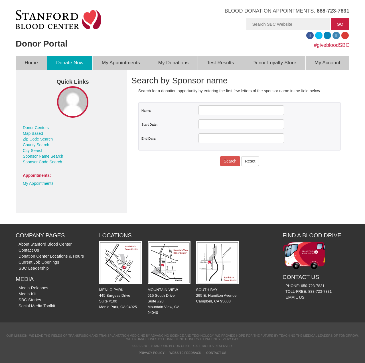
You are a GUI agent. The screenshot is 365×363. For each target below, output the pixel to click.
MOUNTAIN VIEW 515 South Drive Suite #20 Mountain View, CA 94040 (169, 278)
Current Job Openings (39, 262)
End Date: (148, 138)
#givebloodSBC (331, 45)
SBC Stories (30, 300)
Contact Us (29, 250)
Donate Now (70, 62)
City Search (33, 150)
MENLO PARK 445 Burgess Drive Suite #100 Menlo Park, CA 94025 (120, 275)
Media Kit (27, 294)
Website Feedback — (187, 352)
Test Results (220, 62)
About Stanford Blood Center (45, 244)
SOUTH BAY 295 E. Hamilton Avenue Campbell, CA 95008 (217, 272)
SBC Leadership (34, 268)
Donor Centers (36, 127)
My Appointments (121, 62)
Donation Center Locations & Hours (51, 256)
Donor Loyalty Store (274, 62)
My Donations (173, 62)
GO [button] (340, 24)
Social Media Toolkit (37, 306)
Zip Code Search (38, 139)
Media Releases (33, 288)
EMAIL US (295, 297)
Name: (146, 110)
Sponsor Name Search (43, 156)
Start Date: (149, 124)
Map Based (33, 133)
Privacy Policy (151, 352)
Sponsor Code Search (42, 162)
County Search (36, 145)
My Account (327, 62)
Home (31, 62)
